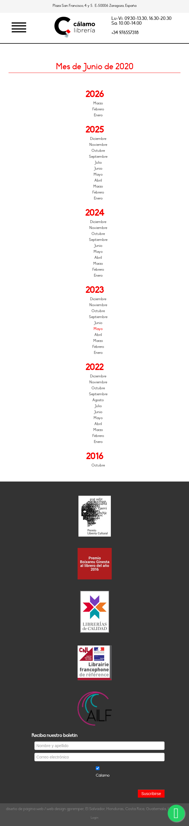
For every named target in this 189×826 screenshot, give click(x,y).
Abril (98, 180)
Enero (98, 115)
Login (94, 817)
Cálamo (103, 775)
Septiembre (98, 156)
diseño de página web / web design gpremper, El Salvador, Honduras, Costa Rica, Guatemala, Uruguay (94, 808)
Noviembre (98, 144)
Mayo (98, 174)
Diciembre (98, 138)
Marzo (98, 103)
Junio (98, 168)
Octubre (98, 150)
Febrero (98, 109)
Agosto (98, 400)
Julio (98, 162)
